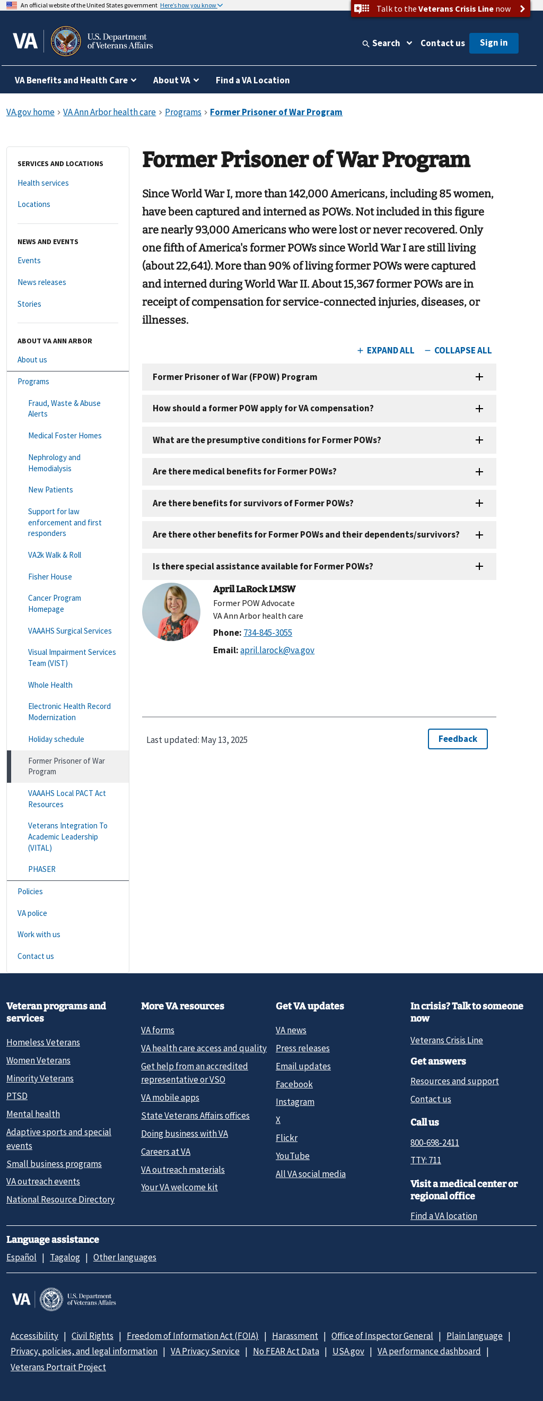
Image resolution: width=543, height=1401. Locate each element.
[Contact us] (68, 956)
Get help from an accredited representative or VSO (194, 1072)
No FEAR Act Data (286, 1351)
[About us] (68, 360)
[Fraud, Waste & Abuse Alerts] (68, 409)
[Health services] (68, 183)
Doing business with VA (184, 1133)
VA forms (157, 1030)
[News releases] (68, 282)
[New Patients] (68, 490)
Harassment (295, 1336)
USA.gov (348, 1351)
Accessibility (34, 1336)
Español (21, 1257)
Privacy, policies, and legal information (84, 1351)
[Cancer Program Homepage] (68, 603)
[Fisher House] (68, 577)
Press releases (303, 1048)
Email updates (303, 1066)
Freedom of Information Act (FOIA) (193, 1336)
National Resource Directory (60, 1199)
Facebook (294, 1084)
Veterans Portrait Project (58, 1367)
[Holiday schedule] (68, 739)
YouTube (293, 1156)
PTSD (17, 1096)
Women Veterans (38, 1060)
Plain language (474, 1336)
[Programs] (68, 382)
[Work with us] (68, 935)
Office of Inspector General (382, 1336)
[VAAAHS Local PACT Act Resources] (68, 799)
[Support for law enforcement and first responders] (68, 522)
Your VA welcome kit (179, 1187)
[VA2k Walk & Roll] (68, 555)
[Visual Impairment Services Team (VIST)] (68, 658)
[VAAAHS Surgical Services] (68, 631)
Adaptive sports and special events (58, 1138)
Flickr (286, 1138)
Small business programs (54, 1164)
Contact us (443, 43)
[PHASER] (68, 869)
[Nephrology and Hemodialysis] (68, 463)
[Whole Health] (68, 685)
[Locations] (68, 204)
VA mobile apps (170, 1097)
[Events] (68, 261)
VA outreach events (43, 1181)
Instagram (295, 1102)
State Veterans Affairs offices (195, 1115)
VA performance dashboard (429, 1351)
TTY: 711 (425, 1160)
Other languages (124, 1257)
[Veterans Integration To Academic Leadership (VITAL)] (68, 837)
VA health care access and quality (204, 1048)
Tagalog (65, 1257)
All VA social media (311, 1174)
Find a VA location (443, 1216)
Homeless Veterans (43, 1042)
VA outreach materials (183, 1169)
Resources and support (454, 1081)
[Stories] (68, 304)
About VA (171, 80)
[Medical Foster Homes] (68, 436)
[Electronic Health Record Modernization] (68, 712)
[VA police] (68, 913)
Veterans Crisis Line (446, 1040)
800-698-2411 (434, 1142)
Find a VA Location (253, 80)
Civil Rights (92, 1336)
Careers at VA (165, 1151)
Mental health (33, 1114)
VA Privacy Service (205, 1351)
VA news (291, 1030)
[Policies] (68, 892)
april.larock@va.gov (277, 650)
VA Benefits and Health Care (71, 80)
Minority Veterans (40, 1078)
